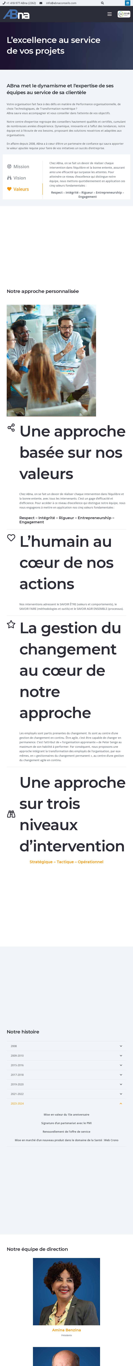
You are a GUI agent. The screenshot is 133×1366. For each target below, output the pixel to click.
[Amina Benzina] (66, 1291)
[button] (109, 14)
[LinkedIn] (127, 3)
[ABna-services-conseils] (17, 14)
